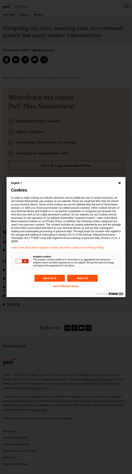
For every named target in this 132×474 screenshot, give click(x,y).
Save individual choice (66, 286)
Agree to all (49, 278)
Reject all (82, 278)
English (17, 183)
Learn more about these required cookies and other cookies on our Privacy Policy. (58, 247)
